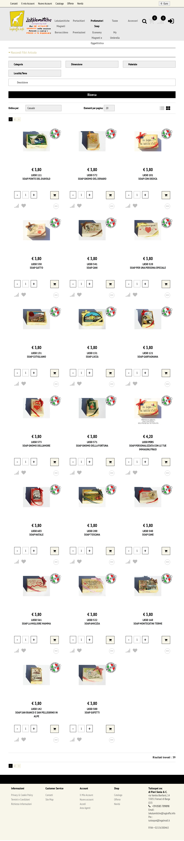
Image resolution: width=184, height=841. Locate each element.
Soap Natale (36, 535)
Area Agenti (85, 808)
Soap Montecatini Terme (148, 624)
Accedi (83, 804)
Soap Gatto (36, 268)
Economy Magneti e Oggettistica (97, 33)
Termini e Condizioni (20, 800)
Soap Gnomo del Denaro (92, 179)
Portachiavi (79, 21)
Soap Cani (92, 268)
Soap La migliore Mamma (36, 624)
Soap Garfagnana (147, 357)
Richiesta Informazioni (21, 804)
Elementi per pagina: (93, 108)
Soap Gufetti (92, 713)
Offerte (70, 3)
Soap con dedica (147, 179)
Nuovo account (86, 800)
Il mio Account (27, 3)
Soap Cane (148, 535)
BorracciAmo (61, 32)
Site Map (49, 800)
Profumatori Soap (97, 21)
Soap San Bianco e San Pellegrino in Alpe (36, 715)
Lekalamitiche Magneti (62, 21)
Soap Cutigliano (36, 357)
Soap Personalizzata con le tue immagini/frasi (147, 448)
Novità (80, 3)
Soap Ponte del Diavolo (36, 179)
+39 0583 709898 (160, 807)
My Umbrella (115, 33)
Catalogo (60, 3)
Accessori (133, 21)
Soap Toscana (92, 535)
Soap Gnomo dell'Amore (36, 446)
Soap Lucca (92, 357)
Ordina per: (13, 108)
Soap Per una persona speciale (148, 268)
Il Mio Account (86, 795)
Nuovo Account (45, 3)
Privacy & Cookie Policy (22, 795)
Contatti (14, 3)
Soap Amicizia (92, 624)
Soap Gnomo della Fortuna (92, 446)
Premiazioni (79, 32)
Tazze (115, 21)
